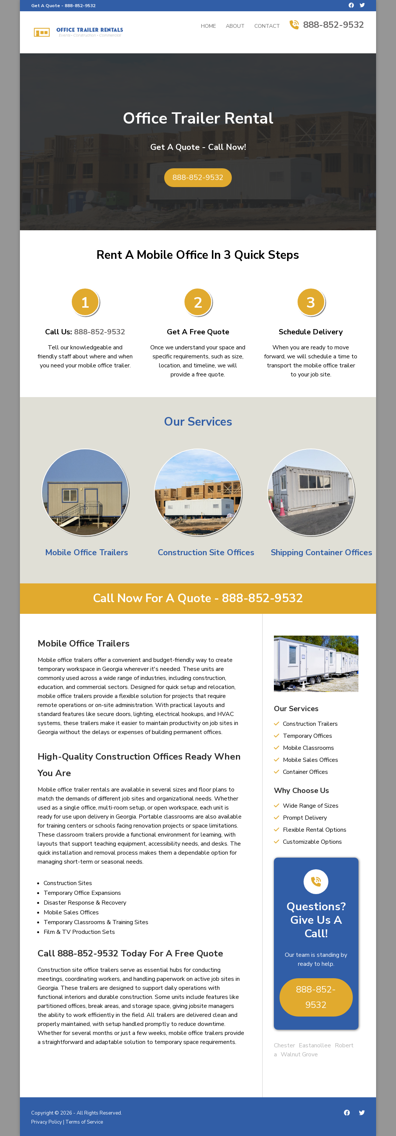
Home (208, 27)
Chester (284, 1045)
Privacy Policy (46, 1122)
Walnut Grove (299, 1054)
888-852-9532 (80, 6)
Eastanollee (315, 1045)
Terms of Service (84, 1122)
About (235, 27)
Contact (267, 27)
